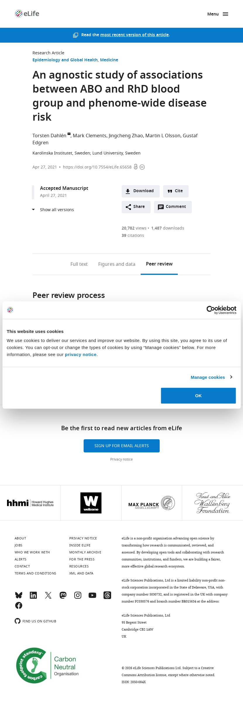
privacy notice (80, 354)
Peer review (159, 264)
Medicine (109, 60)
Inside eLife (80, 545)
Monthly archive (85, 552)
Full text (79, 264)
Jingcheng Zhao (126, 135)
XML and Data (81, 573)
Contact (22, 566)
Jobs (19, 545)
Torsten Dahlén (49, 135)
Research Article (48, 53)
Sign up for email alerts (121, 446)
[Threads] (107, 597)
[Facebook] (19, 608)
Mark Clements (89, 135)
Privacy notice (121, 459)
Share (139, 207)
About (20, 538)
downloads (167, 228)
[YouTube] (92, 597)
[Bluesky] (19, 597)
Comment (178, 208)
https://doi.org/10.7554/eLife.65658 (97, 167)
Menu (213, 14)
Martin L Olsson (162, 135)
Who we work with (32, 552)
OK (198, 395)
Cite (179, 191)
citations (133, 235)
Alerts (21, 559)
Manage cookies (208, 376)
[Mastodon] (63, 597)
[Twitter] (48, 597)
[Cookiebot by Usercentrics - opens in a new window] (210, 309)
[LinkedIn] (33, 597)
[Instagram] (78, 597)
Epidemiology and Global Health (65, 60)
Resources (79, 566)
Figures (116, 264)
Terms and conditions (35, 573)
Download (143, 191)
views (134, 228)
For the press (82, 559)
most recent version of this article (134, 35)
